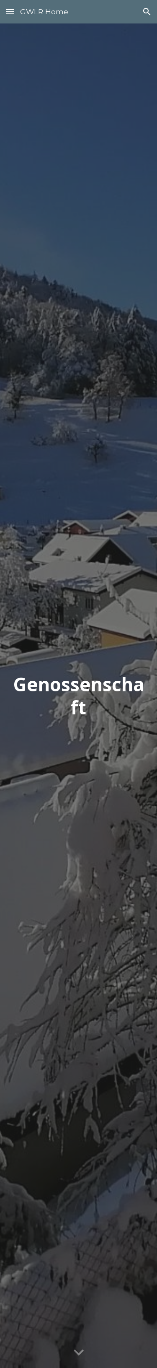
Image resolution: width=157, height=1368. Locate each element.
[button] (10, 11)
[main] (78, 696)
